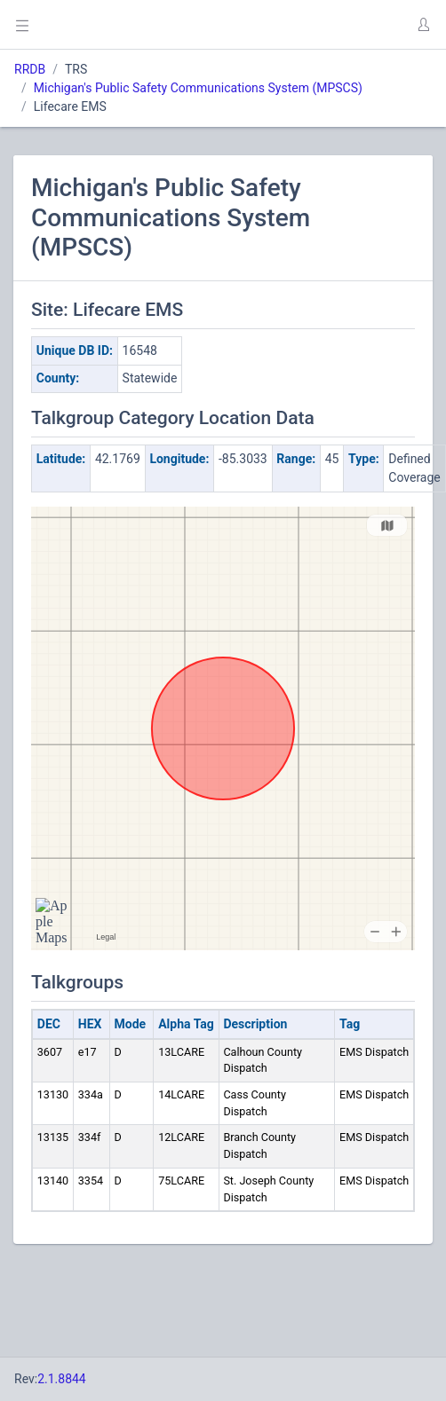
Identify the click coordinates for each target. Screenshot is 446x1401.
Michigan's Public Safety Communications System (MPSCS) (198, 88)
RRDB (29, 69)
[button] (423, 25)
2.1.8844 (61, 1379)
